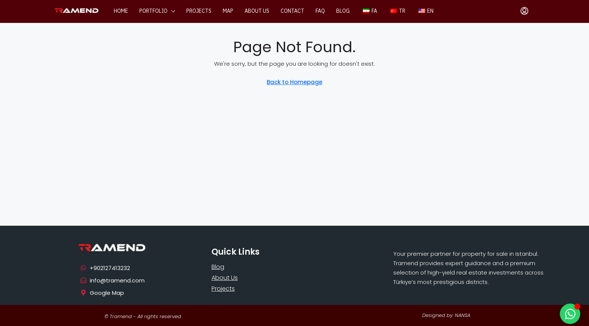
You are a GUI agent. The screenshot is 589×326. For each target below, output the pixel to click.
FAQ (320, 11)
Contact (292, 11)
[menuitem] (524, 11)
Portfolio (153, 11)
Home (121, 11)
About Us (224, 277)
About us (257, 11)
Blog (343, 11)
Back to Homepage (294, 82)
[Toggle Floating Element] (570, 313)
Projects (198, 11)
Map (228, 11)
